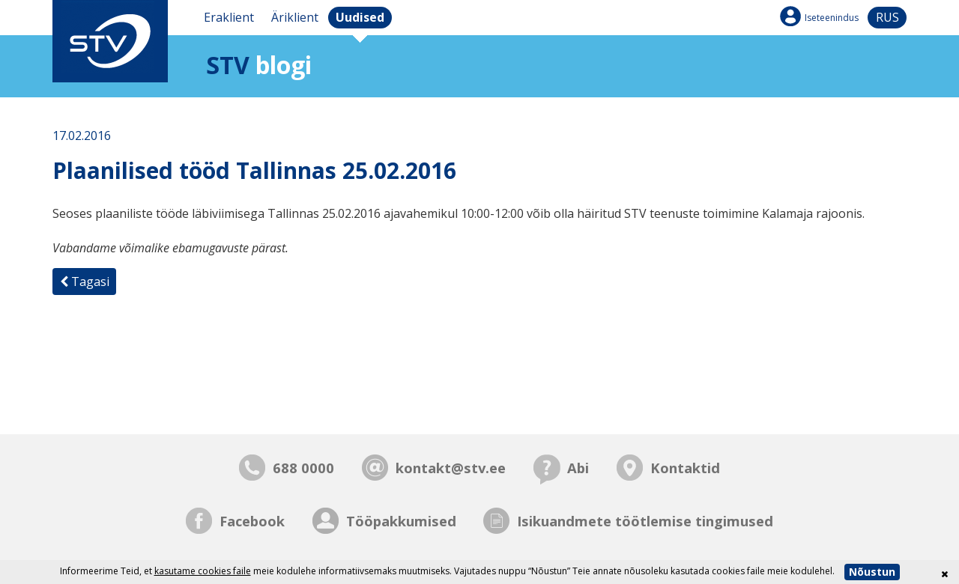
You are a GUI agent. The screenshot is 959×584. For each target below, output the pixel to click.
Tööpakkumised (401, 520)
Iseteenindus (832, 17)
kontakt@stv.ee (451, 467)
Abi (578, 467)
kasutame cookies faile (202, 571)
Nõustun (872, 572)
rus (887, 17)
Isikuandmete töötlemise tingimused (645, 520)
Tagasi (84, 281)
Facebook (252, 520)
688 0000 (303, 467)
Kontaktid (685, 467)
